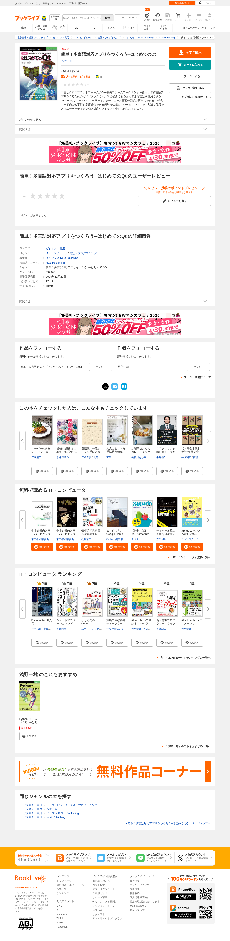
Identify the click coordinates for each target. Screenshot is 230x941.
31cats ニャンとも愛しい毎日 (191, 532)
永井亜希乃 (62, 457)
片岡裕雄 (36, 628)
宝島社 (110, 457)
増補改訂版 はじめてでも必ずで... (67, 450)
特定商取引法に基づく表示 (145, 901)
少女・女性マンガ (58, 28)
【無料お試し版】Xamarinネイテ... (141, 534)
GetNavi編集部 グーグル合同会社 (125, 539)
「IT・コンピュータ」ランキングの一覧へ (185, 657)
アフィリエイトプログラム (107, 918)
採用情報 (135, 889)
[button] (42, 471)
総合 (23, 27)
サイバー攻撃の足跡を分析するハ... (165, 534)
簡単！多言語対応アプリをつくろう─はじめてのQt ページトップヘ (168, 823)
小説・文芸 (128, 27)
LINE (59, 905)
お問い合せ (98, 910)
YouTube (61, 922)
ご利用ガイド (208, 28)
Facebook (62, 926)
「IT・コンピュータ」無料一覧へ (190, 557)
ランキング (63, 893)
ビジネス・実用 (55, 248)
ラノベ (111, 27)
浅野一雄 (67, 61)
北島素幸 (98, 457)
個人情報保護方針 (140, 897)
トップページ (64, 880)
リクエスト (98, 914)
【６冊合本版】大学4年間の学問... (190, 452)
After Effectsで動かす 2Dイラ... (141, 622)
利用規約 (135, 893)
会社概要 (135, 880)
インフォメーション (103, 906)
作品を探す (98, 884)
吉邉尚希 (61, 628)
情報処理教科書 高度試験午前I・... (90, 534)
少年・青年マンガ (41, 28)
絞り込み (55, 18)
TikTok (60, 918)
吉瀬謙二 (161, 628)
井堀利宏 (186, 457)
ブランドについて (140, 884)
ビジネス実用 (146, 28)
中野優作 (161, 457)
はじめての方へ (191, 28)
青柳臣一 (136, 539)
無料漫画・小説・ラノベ (70, 884)
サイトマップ (137, 910)
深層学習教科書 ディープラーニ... (117, 622)
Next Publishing (55, 262)
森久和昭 (161, 539)
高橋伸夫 (198, 457)
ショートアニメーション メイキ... (65, 623)
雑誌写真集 (163, 28)
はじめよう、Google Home (114, 532)
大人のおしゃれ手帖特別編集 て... (115, 452)
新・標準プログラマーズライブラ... (165, 623)
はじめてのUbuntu (88, 622)
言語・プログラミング (83, 253)
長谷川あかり (138, 457)
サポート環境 (99, 897)
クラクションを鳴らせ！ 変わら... (165, 452)
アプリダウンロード (103, 889)
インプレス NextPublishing (62, 257)
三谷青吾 (86, 457)
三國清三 (36, 457)
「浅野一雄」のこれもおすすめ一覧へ (188, 746)
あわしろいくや (90, 628)
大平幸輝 (136, 628)
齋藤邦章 (48, 628)
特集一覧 (62, 889)
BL (76, 27)
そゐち (147, 628)
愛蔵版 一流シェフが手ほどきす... (90, 452)
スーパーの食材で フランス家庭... (40, 452)
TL (93, 27)
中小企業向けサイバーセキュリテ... (40, 534)
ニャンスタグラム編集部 (195, 539)
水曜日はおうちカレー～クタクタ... (140, 452)
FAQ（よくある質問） (104, 901)
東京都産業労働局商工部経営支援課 (51, 539)
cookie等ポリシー (139, 906)
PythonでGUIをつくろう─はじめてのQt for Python (28, 724)
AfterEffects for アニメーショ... (192, 622)
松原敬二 (86, 539)
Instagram (62, 914)
